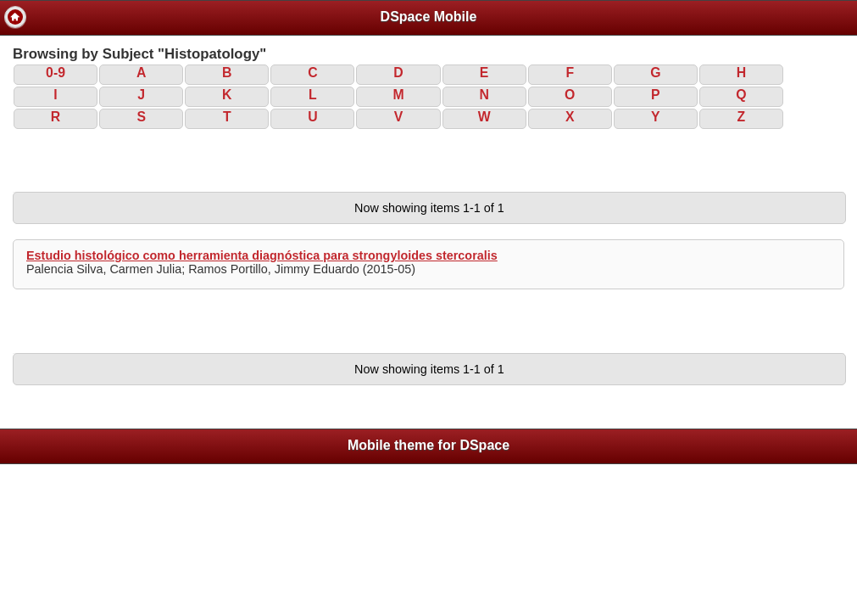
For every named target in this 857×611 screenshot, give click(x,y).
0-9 (55, 72)
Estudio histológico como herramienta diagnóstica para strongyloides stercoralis (262, 255)
